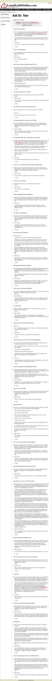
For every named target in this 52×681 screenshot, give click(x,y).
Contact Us (49, 3)
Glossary (3, 24)
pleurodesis (41, 33)
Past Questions (5, 14)
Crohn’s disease (18, 143)
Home (1, 12)
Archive (9, 12)
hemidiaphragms (43, 587)
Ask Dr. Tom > (5, 12)
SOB (22, 275)
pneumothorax (33, 32)
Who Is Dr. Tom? (5, 17)
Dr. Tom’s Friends (5, 21)
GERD (28, 516)
